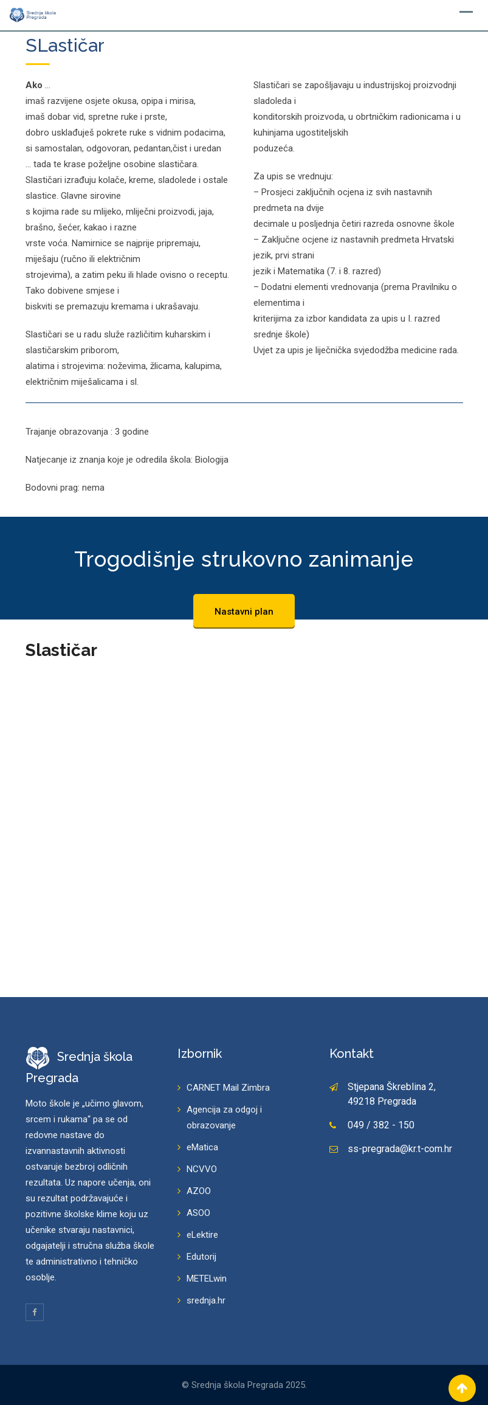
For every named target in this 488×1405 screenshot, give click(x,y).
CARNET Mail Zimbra (228, 1087)
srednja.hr (206, 1300)
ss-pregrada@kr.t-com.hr (400, 1149)
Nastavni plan (244, 611)
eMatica (202, 1147)
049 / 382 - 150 (381, 1125)
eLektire (202, 1234)
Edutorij (201, 1256)
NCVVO (202, 1169)
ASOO (198, 1212)
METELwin (207, 1278)
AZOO (199, 1191)
